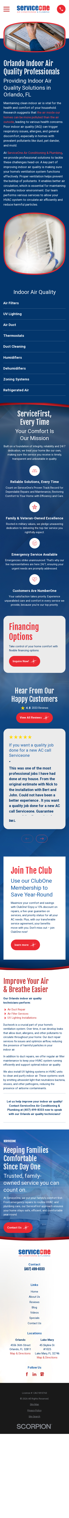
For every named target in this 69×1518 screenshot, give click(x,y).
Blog (34, 1307)
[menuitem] (34, 303)
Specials (34, 1318)
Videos (34, 1312)
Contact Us (34, 1323)
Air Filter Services (18, 1013)
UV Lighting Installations (22, 1017)
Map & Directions (20, 1353)
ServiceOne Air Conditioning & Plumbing (34, 153)
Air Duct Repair (16, 1009)
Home (34, 1291)
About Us (34, 1296)
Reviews (34, 1302)
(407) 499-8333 (34, 1269)
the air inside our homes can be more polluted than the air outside (31, 117)
